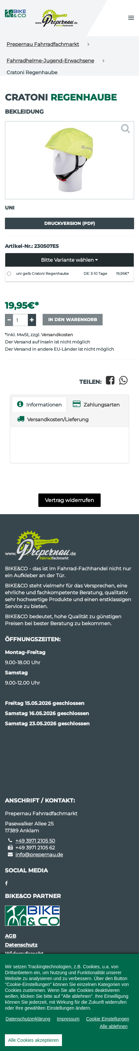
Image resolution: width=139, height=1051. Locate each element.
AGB (10, 936)
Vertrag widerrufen (69, 500)
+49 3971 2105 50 (35, 841)
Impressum (68, 1018)
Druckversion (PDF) (69, 223)
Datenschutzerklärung (28, 1018)
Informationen (39, 404)
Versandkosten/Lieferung (53, 419)
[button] (131, 18)
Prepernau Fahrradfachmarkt (43, 44)
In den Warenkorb (72, 319)
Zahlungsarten (96, 404)
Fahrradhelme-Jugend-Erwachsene (50, 60)
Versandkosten (57, 334)
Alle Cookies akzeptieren (33, 1040)
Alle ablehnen (114, 1026)
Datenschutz (21, 945)
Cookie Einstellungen (107, 1018)
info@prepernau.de (39, 854)
